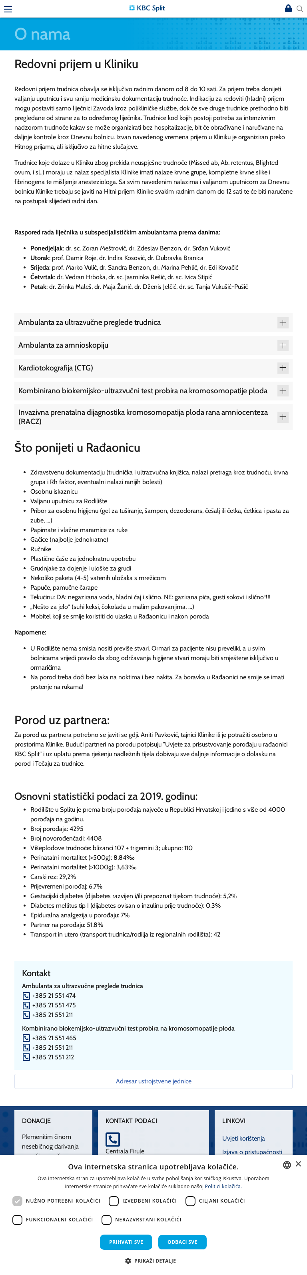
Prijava (289, 9)
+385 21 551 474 (54, 995)
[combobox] (287, 1165)
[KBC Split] (147, 8)
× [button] (298, 1164)
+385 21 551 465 (54, 1038)
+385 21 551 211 (52, 1015)
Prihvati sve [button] (126, 1242)
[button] (153, 1260)
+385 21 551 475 (54, 1005)
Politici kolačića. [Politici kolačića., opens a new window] (223, 1186)
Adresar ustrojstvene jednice (153, 1081)
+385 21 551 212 (53, 1057)
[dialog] (153, 1215)
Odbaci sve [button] (182, 1242)
